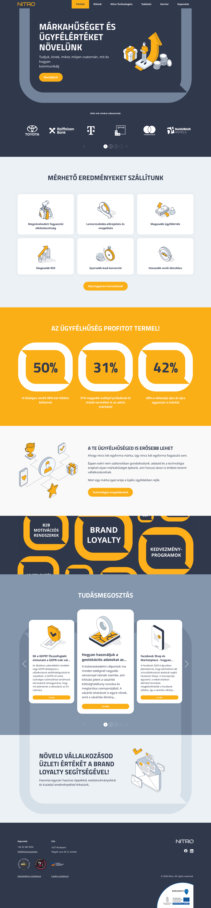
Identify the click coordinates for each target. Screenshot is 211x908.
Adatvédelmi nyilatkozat (29, 876)
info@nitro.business (27, 851)
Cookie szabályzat (60, 876)
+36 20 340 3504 (25, 847)
